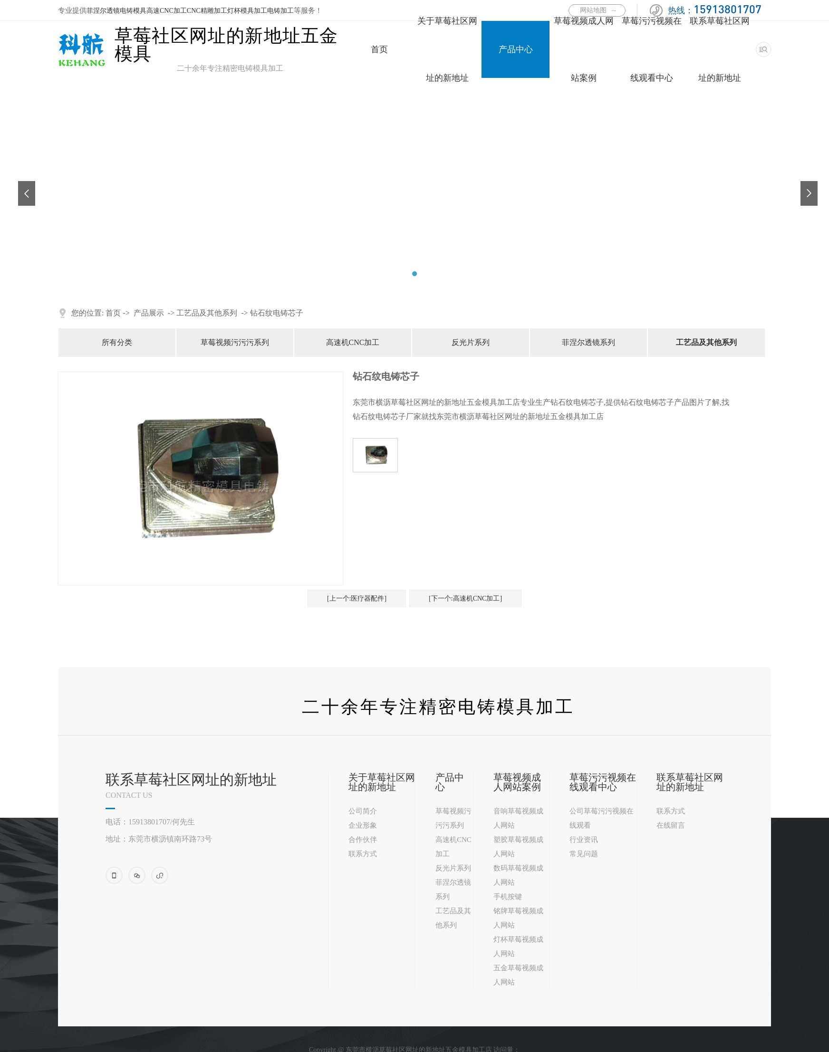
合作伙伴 (362, 839)
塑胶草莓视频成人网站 (518, 847)
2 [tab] (414, 273)
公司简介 (362, 811)
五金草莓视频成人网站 (518, 975)
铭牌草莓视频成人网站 (518, 918)
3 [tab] (426, 273)
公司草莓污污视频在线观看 (601, 818)
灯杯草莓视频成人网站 (518, 946)
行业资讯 (583, 839)
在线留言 (670, 825)
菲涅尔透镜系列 (588, 342)
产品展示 (149, 313)
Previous (23, 186)
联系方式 (362, 854)
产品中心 (516, 49)
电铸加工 (280, 10)
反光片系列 (471, 342)
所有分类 (117, 342)
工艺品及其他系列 (206, 313)
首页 (379, 49)
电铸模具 (133, 10)
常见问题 (583, 854)
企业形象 (362, 825)
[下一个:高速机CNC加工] (465, 598)
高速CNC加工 (166, 10)
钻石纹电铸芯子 (276, 313)
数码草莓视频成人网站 (518, 875)
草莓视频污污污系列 (235, 342)
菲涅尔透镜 (103, 10)
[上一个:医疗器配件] (356, 598)
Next (805, 186)
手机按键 (507, 896)
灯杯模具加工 (247, 10)
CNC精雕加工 (207, 10)
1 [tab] (403, 273)
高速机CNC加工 (353, 342)
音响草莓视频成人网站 (518, 818)
